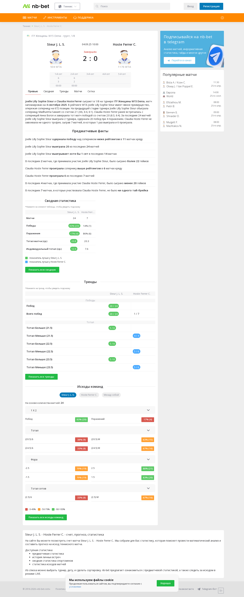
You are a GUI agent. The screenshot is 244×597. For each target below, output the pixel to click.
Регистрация (211, 6)
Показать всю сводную (42, 269)
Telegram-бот (207, 588)
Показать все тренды (41, 376)
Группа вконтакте (182, 588)
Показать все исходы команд (46, 517)
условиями (75, 586)
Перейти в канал (179, 60)
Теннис (26, 26)
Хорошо (165, 583)
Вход (190, 6)
